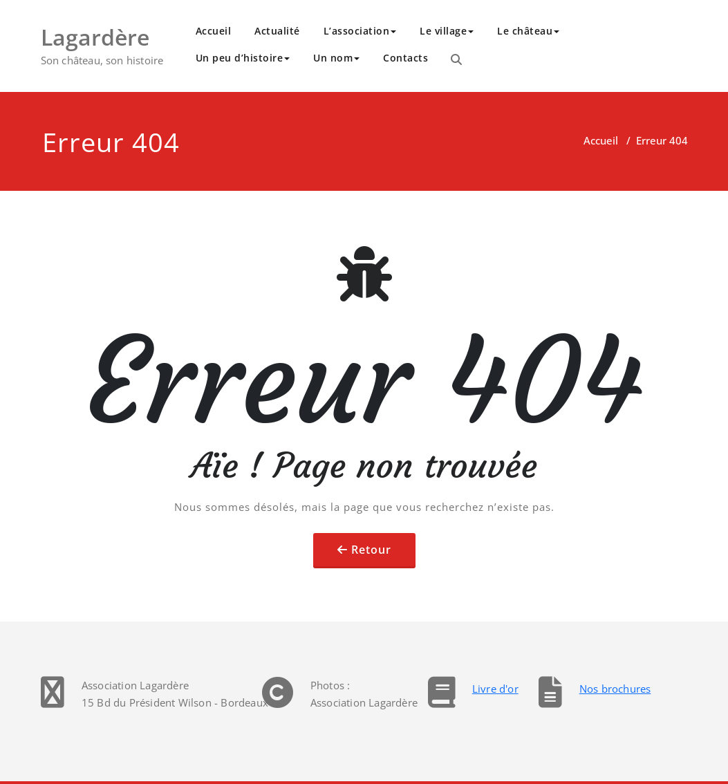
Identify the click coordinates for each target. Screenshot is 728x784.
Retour (371, 549)
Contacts (405, 57)
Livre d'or (495, 689)
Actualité (277, 30)
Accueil (214, 30)
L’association (360, 30)
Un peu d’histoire (243, 57)
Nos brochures (615, 689)
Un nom (336, 57)
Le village (447, 30)
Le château (528, 30)
